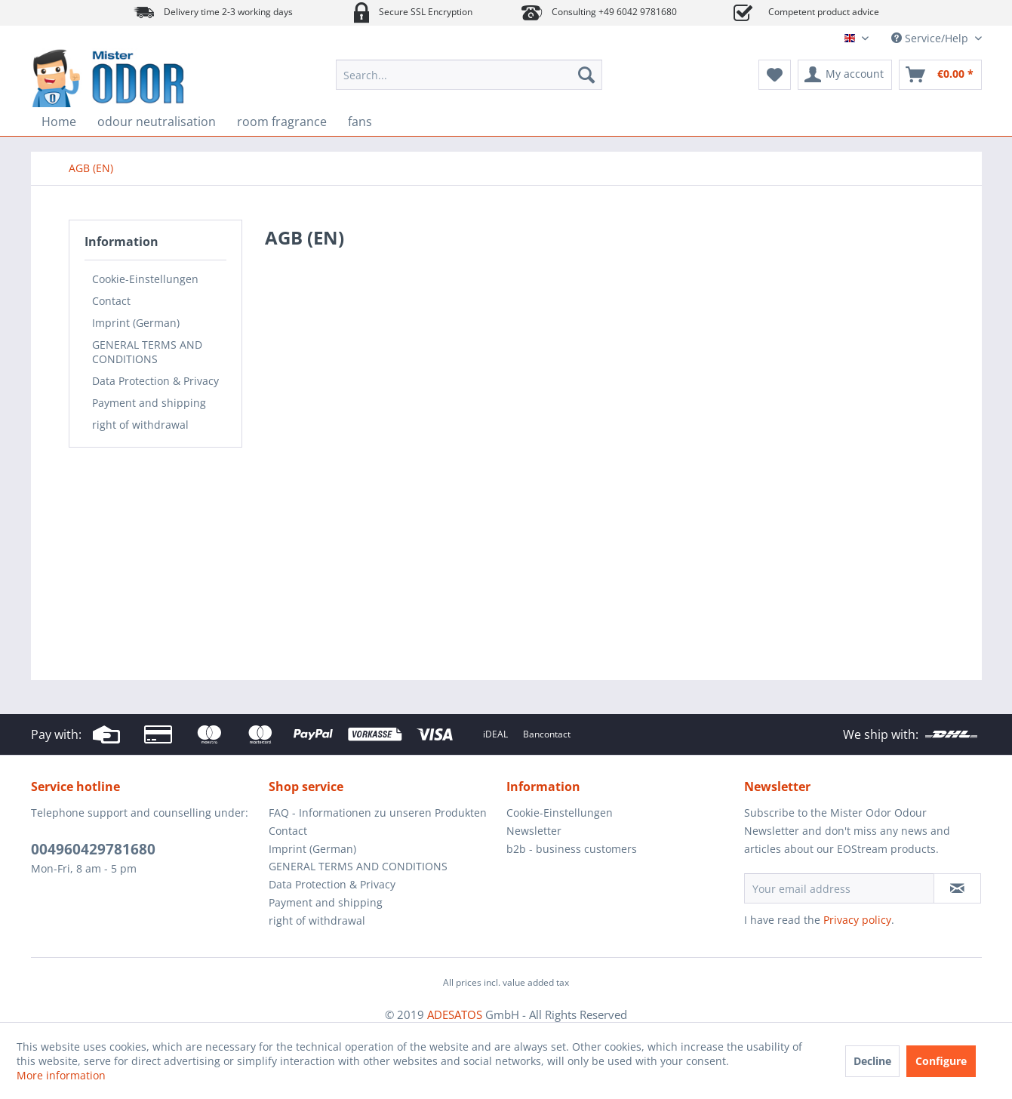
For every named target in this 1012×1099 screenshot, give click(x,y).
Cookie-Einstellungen (145, 279)
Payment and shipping (149, 403)
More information (61, 1075)
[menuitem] (469, 75)
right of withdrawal (140, 424)
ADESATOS (454, 1014)
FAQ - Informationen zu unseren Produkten (378, 812)
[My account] (845, 75)
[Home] (59, 121)
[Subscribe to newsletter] (957, 888)
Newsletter (533, 830)
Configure (941, 1061)
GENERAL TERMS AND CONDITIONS (147, 351)
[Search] (586, 75)
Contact (111, 301)
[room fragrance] (281, 121)
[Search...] (469, 75)
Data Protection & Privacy (155, 381)
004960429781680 (93, 849)
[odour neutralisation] (156, 121)
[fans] (360, 121)
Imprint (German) (136, 323)
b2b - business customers (571, 849)
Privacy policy (857, 920)
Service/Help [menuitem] (931, 38)
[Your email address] (839, 888)
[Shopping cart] (940, 75)
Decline (872, 1061)
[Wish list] (774, 75)
